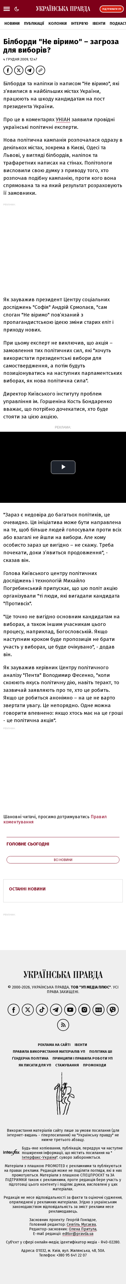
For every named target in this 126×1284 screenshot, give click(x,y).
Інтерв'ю (79, 23)
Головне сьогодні (28, 844)
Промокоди (94, 1065)
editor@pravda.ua (77, 1233)
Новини (12, 23)
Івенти (99, 23)
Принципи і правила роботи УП (83, 1058)
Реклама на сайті (54, 1045)
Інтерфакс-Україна (39, 1157)
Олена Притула (82, 1229)
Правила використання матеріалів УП (49, 1051)
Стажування (67, 1065)
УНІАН (63, 119)
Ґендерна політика (30, 1058)
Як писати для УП (35, 1065)
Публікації (34, 23)
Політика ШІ (100, 1051)
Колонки (57, 23)
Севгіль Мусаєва (81, 1224)
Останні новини (27, 889)
